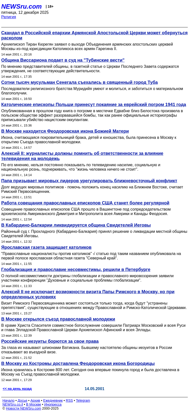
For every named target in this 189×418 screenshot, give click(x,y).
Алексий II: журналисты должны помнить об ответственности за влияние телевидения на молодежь (82, 156)
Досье (22, 400)
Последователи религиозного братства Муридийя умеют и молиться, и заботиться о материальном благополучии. (92, 91)
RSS (69, 400)
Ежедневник (53, 400)
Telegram (83, 400)
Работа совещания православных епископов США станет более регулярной (85, 202)
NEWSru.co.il (12, 404)
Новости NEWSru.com (23, 408)
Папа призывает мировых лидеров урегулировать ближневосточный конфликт (89, 180)
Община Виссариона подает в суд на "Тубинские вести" (63, 60)
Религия (8, 17)
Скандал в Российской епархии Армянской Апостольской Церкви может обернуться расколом (94, 35)
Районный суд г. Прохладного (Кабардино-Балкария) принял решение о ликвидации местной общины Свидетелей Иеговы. (94, 233)
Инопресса (53, 404)
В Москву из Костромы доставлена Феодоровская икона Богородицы (78, 363)
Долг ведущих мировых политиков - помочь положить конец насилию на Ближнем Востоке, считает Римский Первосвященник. (92, 189)
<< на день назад (17, 389)
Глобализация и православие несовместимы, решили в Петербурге (75, 269)
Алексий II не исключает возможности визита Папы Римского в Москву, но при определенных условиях (87, 294)
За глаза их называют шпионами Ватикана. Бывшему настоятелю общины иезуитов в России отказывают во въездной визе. (86, 349)
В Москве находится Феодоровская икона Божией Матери (65, 131)
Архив (35, 400)
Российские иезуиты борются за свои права (50, 341)
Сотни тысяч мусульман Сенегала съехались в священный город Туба (79, 82)
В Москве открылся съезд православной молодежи (58, 319)
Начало (8, 400)
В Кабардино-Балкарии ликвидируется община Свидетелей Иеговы (76, 225)
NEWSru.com (21, 6)
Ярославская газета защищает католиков (46, 247)
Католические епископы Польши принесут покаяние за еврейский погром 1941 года (93, 104)
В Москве (33, 404)
